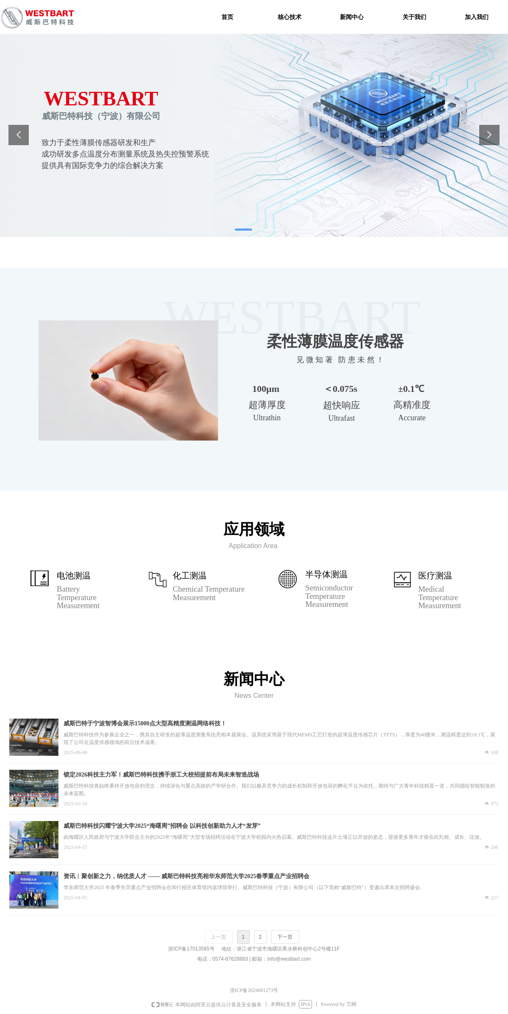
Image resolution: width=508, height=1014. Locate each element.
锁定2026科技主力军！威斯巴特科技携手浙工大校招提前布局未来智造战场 (161, 775)
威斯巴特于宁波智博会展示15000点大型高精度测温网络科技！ (145, 723)
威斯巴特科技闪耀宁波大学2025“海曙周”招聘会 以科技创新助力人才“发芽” (162, 826)
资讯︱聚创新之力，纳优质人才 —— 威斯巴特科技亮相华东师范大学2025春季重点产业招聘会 (186, 876)
